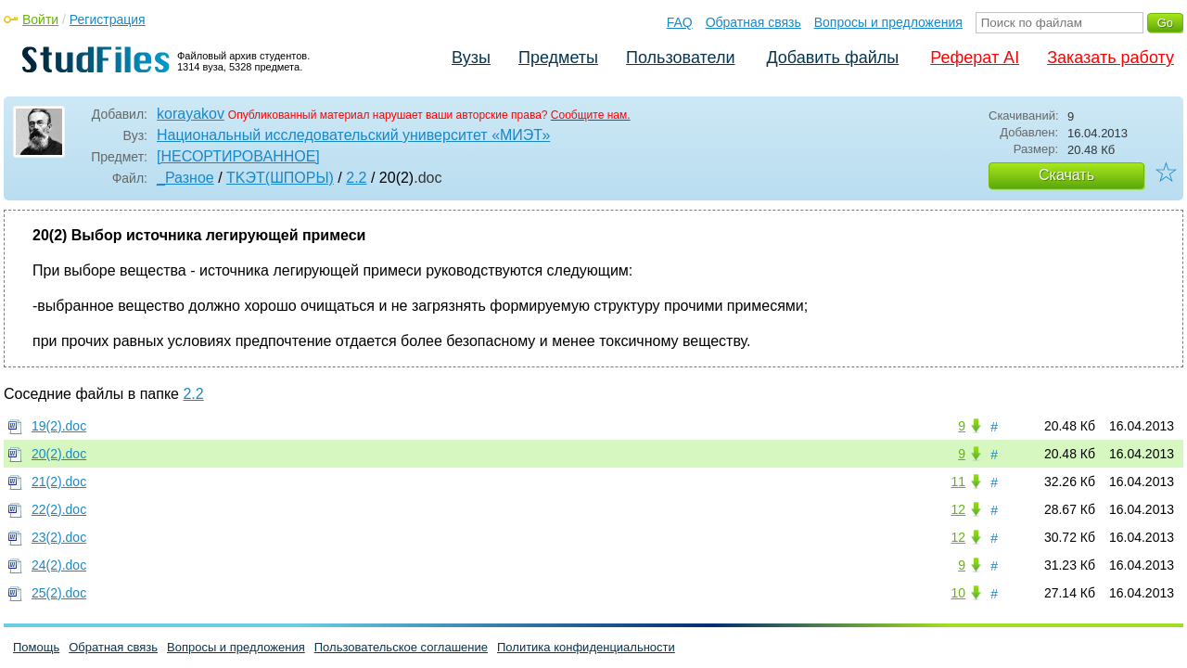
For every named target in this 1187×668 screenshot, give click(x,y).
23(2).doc (59, 537)
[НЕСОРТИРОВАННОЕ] (238, 156)
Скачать (1066, 175)
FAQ (680, 22)
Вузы (471, 57)
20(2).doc (59, 453)
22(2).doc (59, 509)
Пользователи (680, 57)
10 (958, 592)
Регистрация (108, 19)
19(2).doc (59, 425)
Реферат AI (974, 57)
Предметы (558, 57)
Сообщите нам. (591, 115)
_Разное (185, 178)
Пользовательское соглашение (401, 647)
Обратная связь (753, 22)
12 (958, 509)
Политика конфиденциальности (586, 647)
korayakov (190, 114)
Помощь (36, 647)
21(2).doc (59, 481)
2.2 (356, 178)
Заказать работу (1110, 57)
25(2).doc (59, 592)
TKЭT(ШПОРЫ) (280, 178)
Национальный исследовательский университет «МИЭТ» (353, 135)
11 (958, 481)
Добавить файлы (832, 57)
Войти (40, 19)
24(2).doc (59, 565)
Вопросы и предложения (888, 22)
